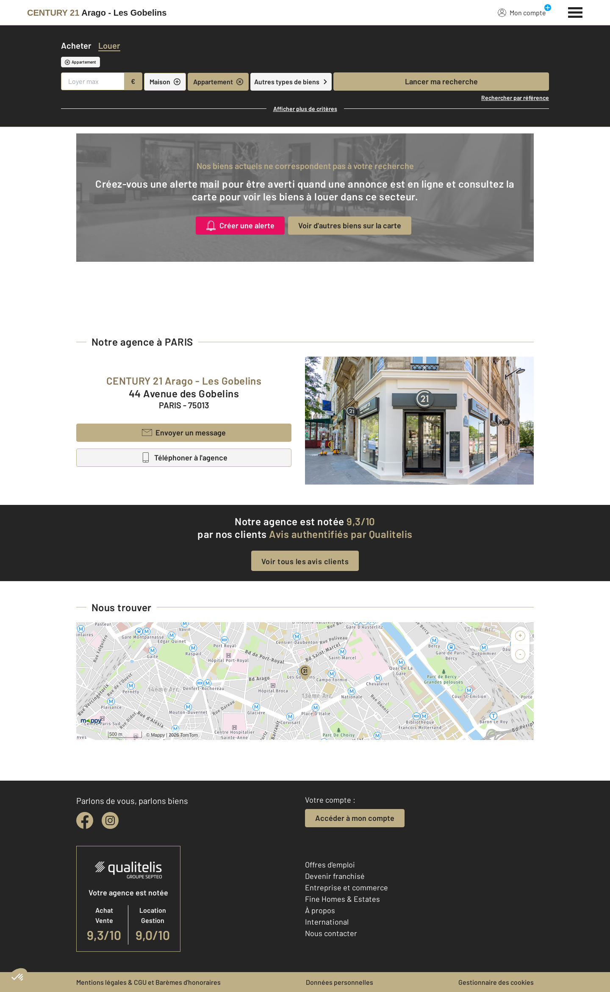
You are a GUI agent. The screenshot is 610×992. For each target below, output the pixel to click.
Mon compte (522, 12)
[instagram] (110, 820)
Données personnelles (339, 982)
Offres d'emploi (330, 864)
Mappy (158, 734)
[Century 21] (96, 13)
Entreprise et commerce (346, 887)
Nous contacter (331, 933)
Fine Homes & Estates (342, 898)
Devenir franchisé (335, 876)
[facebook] (84, 820)
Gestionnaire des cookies (496, 982)
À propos (320, 910)
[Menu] (575, 11)
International (327, 921)
